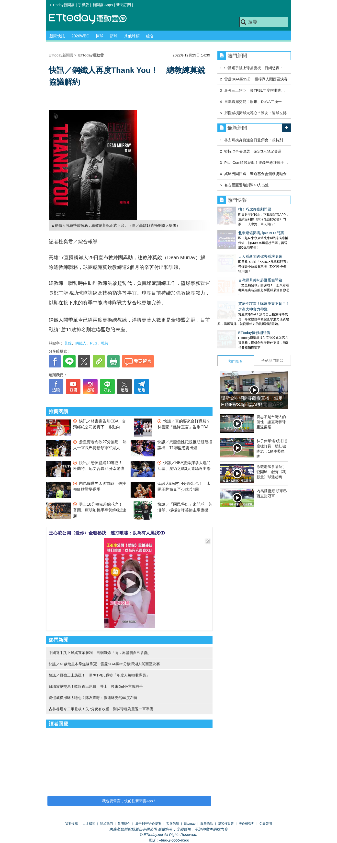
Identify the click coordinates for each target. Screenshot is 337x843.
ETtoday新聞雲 (62, 5)
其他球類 (132, 36)
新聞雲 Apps (102, 5)
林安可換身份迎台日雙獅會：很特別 (253, 140)
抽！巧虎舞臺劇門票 (233, 209)
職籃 (104, 343)
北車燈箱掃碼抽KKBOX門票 (240, 228)
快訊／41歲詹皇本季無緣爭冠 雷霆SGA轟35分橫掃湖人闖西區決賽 (104, 664)
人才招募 (88, 823)
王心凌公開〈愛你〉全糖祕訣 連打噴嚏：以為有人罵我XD (107, 533)
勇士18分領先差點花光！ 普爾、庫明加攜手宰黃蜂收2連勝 (99, 510)
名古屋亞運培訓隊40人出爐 (246, 185)
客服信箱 (172, 823)
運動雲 (91, 18)
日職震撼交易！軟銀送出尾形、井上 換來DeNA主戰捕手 (96, 686)
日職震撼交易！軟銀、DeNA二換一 (253, 102)
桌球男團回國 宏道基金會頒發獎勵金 (255, 174)
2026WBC (80, 36)
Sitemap (190, 823)
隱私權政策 (226, 823)
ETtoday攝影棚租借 (233, 313)
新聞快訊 (57, 36)
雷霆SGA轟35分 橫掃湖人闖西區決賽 (255, 79)
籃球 (114, 36)
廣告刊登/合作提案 (148, 823)
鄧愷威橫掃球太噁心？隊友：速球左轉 (255, 113)
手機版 (83, 5)
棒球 (99, 36)
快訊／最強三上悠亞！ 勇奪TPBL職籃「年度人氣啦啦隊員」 (99, 675)
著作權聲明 (247, 823)
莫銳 (68, 343)
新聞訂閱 (123, 5)
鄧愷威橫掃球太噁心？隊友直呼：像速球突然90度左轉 (93, 698)
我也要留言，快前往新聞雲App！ (129, 801)
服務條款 (206, 823)
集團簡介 (124, 823)
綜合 (150, 36)
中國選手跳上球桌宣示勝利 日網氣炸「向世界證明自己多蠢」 (100, 653)
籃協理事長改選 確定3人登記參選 (252, 151)
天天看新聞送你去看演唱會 (239, 246)
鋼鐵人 (80, 343)
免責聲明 (265, 823)
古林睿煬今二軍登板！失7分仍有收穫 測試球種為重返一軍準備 (101, 709)
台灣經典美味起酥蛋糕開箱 (239, 265)
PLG (93, 343)
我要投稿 (71, 823)
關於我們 (106, 823)
